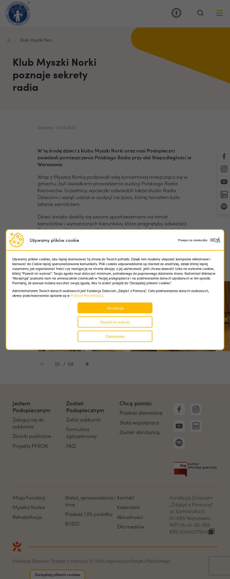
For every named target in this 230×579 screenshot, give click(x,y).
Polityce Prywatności (87, 295)
